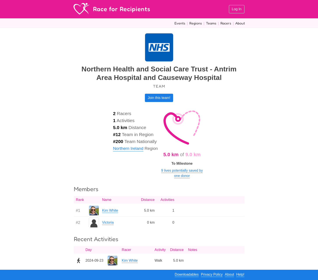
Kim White (110, 210)
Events (179, 23)
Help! (240, 274)
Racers (225, 23)
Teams (211, 23)
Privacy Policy (212, 274)
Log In (236, 9)
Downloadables (187, 274)
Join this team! (159, 98)
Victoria (108, 222)
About (240, 23)
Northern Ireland (128, 148)
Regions (195, 23)
